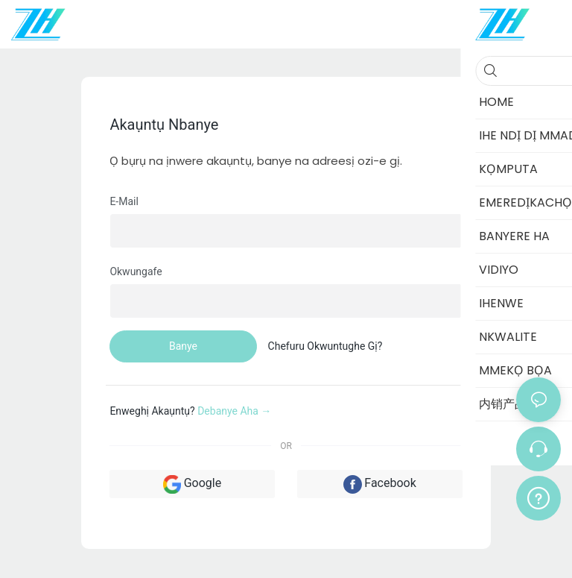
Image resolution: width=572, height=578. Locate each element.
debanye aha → (234, 411)
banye (183, 346)
